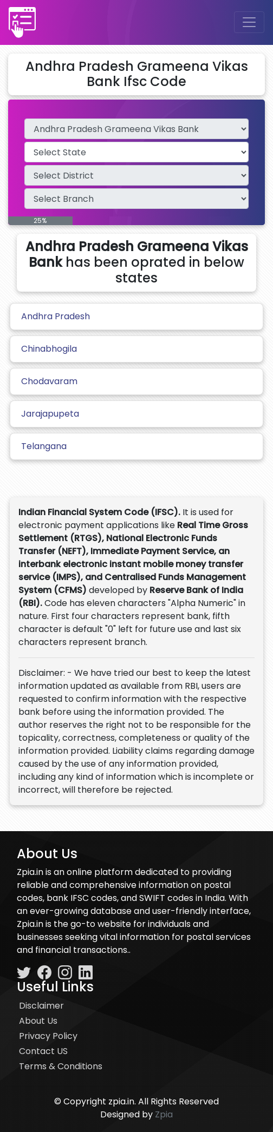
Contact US (43, 1051)
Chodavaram (49, 381)
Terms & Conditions (60, 1066)
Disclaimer (41, 1005)
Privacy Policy (48, 1036)
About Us (38, 1021)
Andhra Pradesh (55, 316)
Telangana (44, 446)
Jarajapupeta (50, 413)
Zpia (164, 1114)
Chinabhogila (49, 349)
